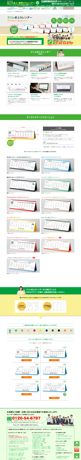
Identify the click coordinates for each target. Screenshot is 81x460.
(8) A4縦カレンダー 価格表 (37, 445)
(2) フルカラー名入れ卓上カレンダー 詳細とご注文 (18, 439)
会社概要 (67, 5)
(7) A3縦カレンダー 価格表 (37, 444)
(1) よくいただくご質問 (60, 443)
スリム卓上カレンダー (18, 11)
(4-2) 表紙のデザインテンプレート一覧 (16, 450)
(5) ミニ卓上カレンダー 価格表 (38, 441)
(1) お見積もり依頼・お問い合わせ (62, 456)
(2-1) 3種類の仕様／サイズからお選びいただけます (18, 441)
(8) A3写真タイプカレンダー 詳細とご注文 (17, 458)
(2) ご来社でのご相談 (60, 449)
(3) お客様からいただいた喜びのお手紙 (63, 438)
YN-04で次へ (26, 394)
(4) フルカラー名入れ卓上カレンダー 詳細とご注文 (18, 448)
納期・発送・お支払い (51, 5)
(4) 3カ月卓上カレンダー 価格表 (38, 440)
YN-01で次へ (54, 360)
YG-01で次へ (26, 360)
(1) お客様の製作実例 (60, 434)
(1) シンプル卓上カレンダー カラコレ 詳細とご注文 (18, 438)
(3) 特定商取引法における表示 (62, 450)
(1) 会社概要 (58, 447)
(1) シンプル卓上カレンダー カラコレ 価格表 (41, 434)
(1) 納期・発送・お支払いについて (38, 459)
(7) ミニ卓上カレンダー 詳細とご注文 (16, 455)
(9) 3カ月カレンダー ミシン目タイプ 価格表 (41, 446)
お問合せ (72, 5)
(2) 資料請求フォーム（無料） (62, 457)
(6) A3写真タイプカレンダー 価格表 (39, 442)
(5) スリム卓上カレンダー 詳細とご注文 (16, 453)
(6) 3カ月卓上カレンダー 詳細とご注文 (16, 454)
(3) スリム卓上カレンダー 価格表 (38, 438)
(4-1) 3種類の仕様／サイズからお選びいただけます (18, 449)
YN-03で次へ (54, 377)
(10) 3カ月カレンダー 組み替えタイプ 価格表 (41, 448)
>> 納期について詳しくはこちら (68, 146)
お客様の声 (43, 5)
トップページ (9, 11)
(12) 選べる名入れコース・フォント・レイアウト (41, 451)
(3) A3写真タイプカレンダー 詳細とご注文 (17, 443)
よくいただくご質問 (60, 5)
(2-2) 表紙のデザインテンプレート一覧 (16, 442)
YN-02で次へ (26, 377)
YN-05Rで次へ (54, 398)
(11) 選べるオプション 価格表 (38, 450)
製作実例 (37, 5)
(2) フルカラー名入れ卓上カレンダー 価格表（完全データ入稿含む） (41, 436)
